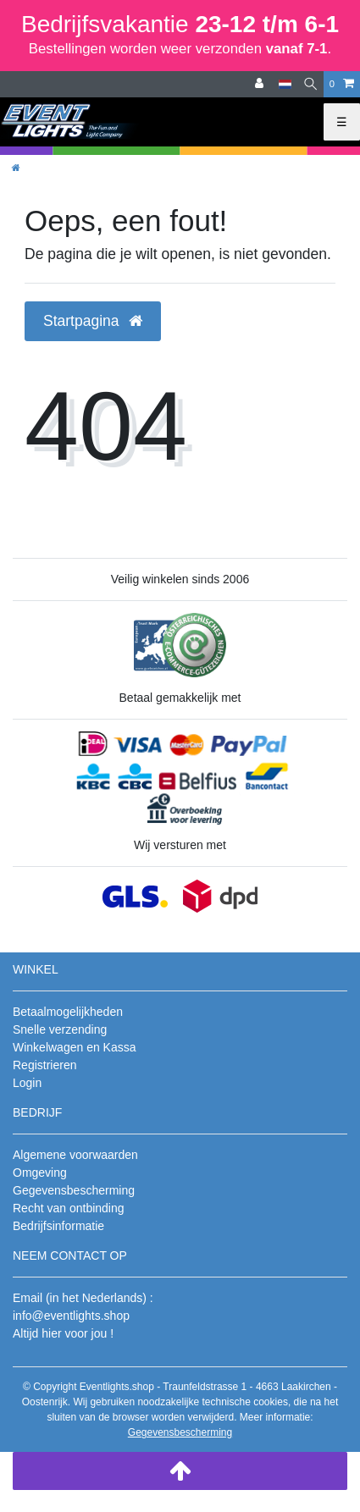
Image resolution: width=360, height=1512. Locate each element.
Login (27, 1083)
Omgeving (40, 1172)
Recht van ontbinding (69, 1208)
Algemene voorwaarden (75, 1155)
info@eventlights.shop (71, 1315)
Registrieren (44, 1065)
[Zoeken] (310, 84)
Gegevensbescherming (74, 1190)
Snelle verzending (60, 1029)
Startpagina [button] (92, 320)
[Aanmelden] (261, 84)
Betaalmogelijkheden (68, 1011)
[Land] (285, 84)
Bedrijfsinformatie (58, 1226)
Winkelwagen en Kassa (74, 1047)
